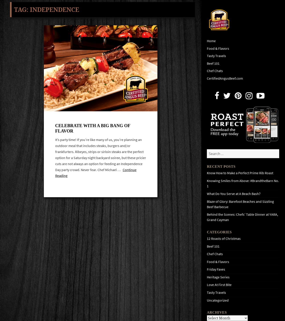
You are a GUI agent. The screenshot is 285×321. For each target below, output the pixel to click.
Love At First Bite (219, 284)
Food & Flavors (218, 48)
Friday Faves (216, 269)
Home (211, 41)
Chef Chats (215, 70)
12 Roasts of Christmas (224, 238)
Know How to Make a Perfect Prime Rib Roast (240, 173)
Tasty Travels (216, 56)
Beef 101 (213, 63)
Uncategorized (218, 300)
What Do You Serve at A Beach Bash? (234, 193)
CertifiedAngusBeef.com (225, 78)
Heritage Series (218, 277)
